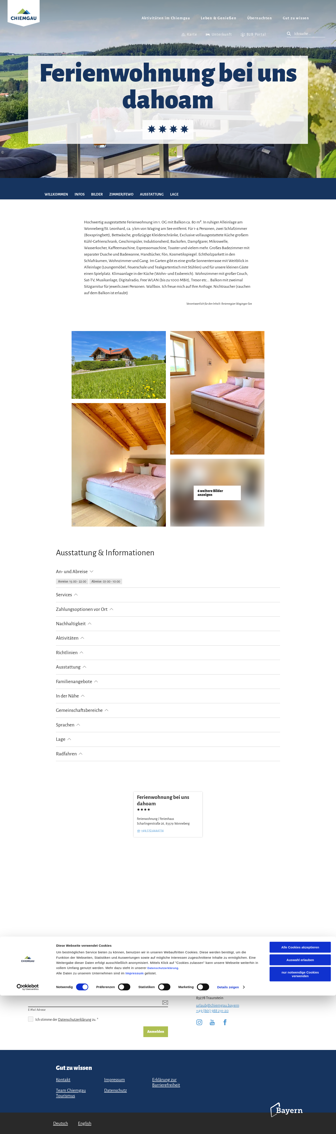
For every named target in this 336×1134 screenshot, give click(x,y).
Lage (174, 194)
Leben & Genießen (219, 18)
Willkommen (56, 194)
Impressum (135, 1111)
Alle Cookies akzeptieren (300, 1085)
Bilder (97, 194)
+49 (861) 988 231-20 (212, 1011)
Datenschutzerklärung (162, 1106)
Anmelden (155, 1032)
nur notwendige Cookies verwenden (300, 1112)
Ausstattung (152, 194)
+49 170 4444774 (152, 830)
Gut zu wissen (296, 18)
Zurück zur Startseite (23, 18)
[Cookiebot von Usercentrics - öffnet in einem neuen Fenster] (27, 1125)
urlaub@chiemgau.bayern (217, 1005)
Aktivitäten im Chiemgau (166, 18)
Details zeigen (228, 1125)
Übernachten (259, 18)
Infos (80, 194)
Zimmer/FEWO (121, 194)
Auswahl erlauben (300, 1098)
